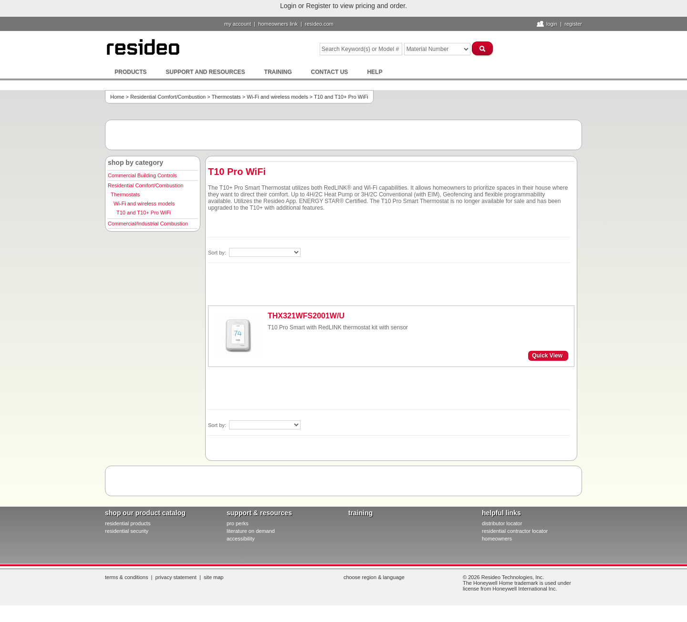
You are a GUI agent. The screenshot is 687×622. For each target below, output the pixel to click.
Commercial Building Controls (142, 175)
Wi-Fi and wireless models (277, 97)
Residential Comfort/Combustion (168, 97)
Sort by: (218, 252)
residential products (127, 523)
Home (117, 97)
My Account (237, 24)
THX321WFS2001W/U (306, 316)
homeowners (497, 538)
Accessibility (241, 538)
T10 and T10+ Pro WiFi (143, 212)
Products (130, 72)
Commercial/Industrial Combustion (148, 223)
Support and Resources (205, 72)
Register (573, 24)
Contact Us (329, 72)
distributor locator (502, 523)
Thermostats (226, 97)
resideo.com (319, 24)
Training (278, 72)
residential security (126, 531)
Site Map (214, 577)
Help (374, 72)
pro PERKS (238, 523)
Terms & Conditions (126, 577)
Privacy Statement (176, 577)
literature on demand (251, 531)
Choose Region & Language (374, 577)
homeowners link (278, 24)
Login (551, 24)
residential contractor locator (515, 531)
